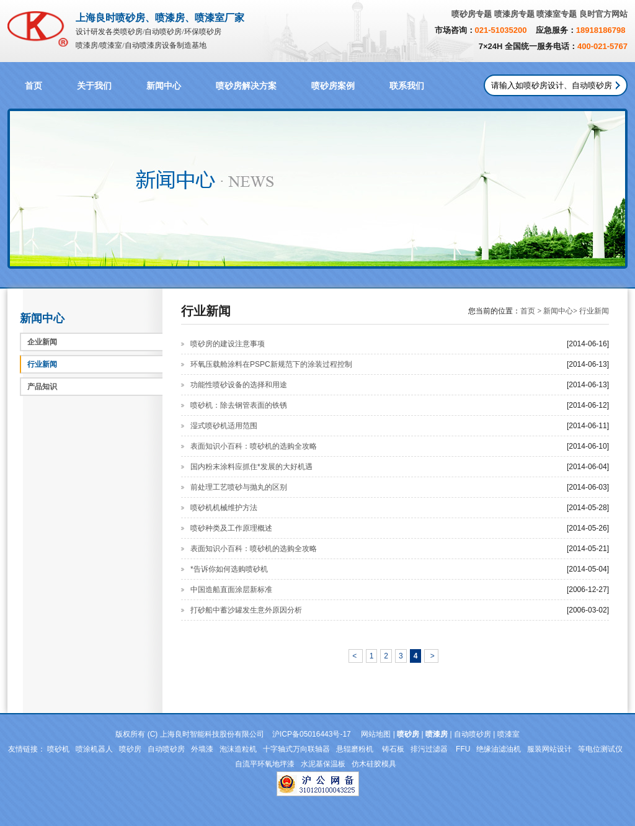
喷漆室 (508, 734)
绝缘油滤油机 (498, 749)
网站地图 (376, 734)
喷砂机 (58, 749)
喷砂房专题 (471, 14)
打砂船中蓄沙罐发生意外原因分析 (246, 610)
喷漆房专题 (514, 14)
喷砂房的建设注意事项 (227, 343)
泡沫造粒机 (238, 749)
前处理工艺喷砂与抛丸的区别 (238, 487)
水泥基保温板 (323, 764)
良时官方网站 (603, 14)
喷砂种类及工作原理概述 (231, 528)
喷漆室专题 (556, 14)
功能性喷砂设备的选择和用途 (238, 384)
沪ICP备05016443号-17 (311, 734)
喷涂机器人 (94, 749)
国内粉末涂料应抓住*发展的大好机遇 (251, 466)
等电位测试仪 (600, 749)
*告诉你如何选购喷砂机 (229, 569)
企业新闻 (42, 342)
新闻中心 (163, 86)
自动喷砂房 (472, 734)
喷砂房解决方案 (246, 86)
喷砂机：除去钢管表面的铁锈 (238, 405)
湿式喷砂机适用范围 (223, 425)
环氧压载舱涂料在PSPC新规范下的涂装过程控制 (271, 364)
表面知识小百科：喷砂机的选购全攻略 (253, 446)
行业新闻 (42, 364)
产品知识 (42, 386)
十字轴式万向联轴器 (296, 749)
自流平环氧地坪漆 (265, 764)
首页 (33, 86)
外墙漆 (202, 749)
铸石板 (393, 749)
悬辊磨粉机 (355, 749)
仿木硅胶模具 (374, 764)
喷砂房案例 (333, 86)
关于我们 (94, 86)
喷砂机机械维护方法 (223, 507)
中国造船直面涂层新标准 (231, 589)
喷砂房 (130, 749)
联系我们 (406, 86)
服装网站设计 (549, 749)
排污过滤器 (430, 749)
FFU (463, 749)
